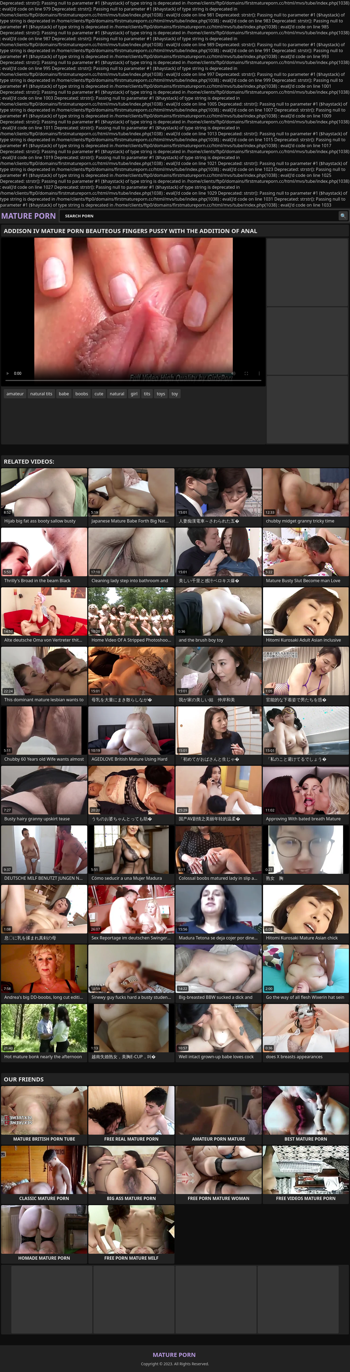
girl (134, 394)
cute (99, 394)
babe (64, 394)
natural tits (41, 394)
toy (174, 394)
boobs (81, 394)
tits (147, 394)
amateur (15, 394)
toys (161, 394)
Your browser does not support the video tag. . (133, 312)
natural (117, 394)
